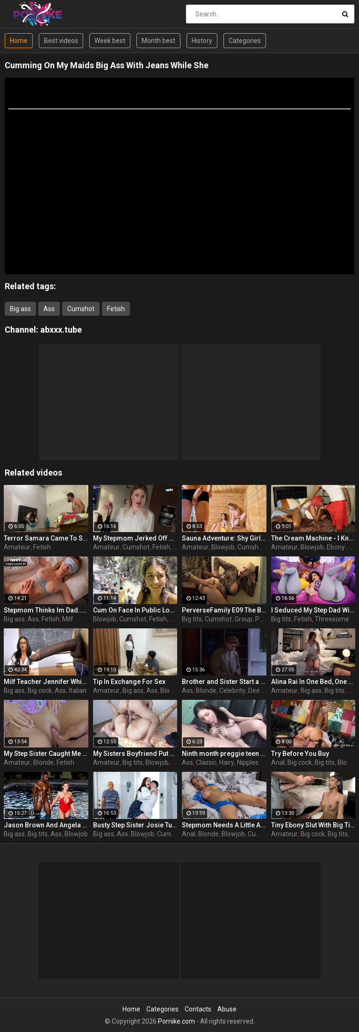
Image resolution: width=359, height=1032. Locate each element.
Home (19, 40)
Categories (245, 40)
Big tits (192, 619)
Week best (109, 40)
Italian (77, 690)
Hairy (226, 762)
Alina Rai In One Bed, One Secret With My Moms (313, 681)
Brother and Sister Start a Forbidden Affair (224, 681)
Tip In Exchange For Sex (129, 681)
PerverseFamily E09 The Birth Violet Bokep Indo (224, 610)
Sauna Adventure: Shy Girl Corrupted (224, 538)
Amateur (17, 547)
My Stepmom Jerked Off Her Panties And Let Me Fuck (135, 538)
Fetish (116, 309)
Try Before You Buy (300, 753)
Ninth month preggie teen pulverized (224, 753)
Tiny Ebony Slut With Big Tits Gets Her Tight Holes (313, 825)
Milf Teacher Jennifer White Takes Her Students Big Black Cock (46, 681)
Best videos (61, 40)
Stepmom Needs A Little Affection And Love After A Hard (224, 825)
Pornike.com (176, 1021)
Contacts (198, 1009)
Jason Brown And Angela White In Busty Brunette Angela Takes (46, 825)
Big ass (20, 309)
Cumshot (80, 309)
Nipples (247, 762)
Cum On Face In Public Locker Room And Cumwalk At (135, 610)
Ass (49, 309)
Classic (206, 762)
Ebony (336, 547)
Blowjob (223, 547)
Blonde (206, 690)
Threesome (332, 619)
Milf (67, 619)
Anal (278, 762)
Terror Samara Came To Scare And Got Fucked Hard (46, 538)
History (202, 40)
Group (243, 619)
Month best (158, 40)
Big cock (40, 690)
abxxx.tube (61, 330)
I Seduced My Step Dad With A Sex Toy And (313, 610)
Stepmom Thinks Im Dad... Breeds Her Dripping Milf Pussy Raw (46, 610)
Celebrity (232, 690)
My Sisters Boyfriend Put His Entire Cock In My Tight (135, 753)
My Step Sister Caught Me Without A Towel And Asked (46, 753)
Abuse (227, 1009)
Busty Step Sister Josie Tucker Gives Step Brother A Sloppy (135, 825)
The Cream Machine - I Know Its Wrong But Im (313, 538)
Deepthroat (265, 690)
